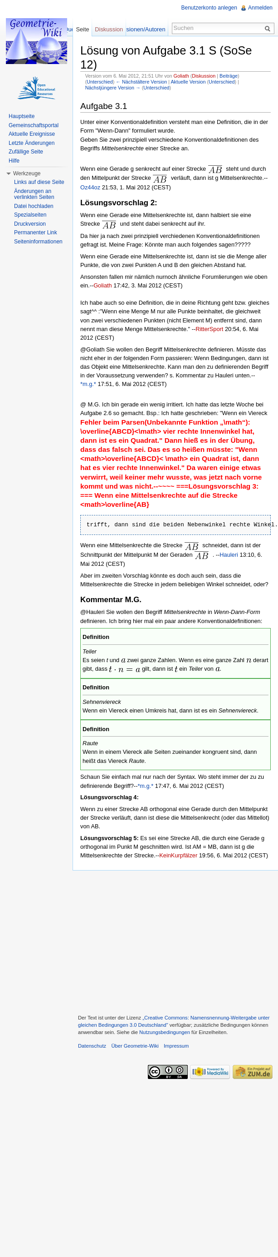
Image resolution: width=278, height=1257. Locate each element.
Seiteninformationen (38, 241)
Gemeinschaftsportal (34, 125)
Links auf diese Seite (39, 182)
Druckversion (30, 224)
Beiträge (228, 76)
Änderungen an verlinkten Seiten (34, 194)
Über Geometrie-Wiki (134, 1046)
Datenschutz (92, 1046)
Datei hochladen (34, 206)
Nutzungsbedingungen (164, 1032)
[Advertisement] (175, 941)
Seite (82, 29)
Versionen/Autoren (141, 29)
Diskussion (203, 76)
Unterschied (99, 81)
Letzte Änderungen (31, 143)
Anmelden (260, 8)
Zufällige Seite (26, 151)
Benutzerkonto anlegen (209, 8)
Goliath (181, 76)
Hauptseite (21, 116)
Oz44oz (90, 187)
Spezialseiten (30, 215)
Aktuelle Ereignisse (32, 134)
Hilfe (14, 161)
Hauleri (228, 554)
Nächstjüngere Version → (113, 87)
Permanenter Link (35, 232)
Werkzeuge (26, 173)
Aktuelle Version (188, 81)
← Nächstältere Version (141, 81)
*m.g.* (88, 384)
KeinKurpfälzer (178, 855)
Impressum (176, 1046)
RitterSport (209, 329)
